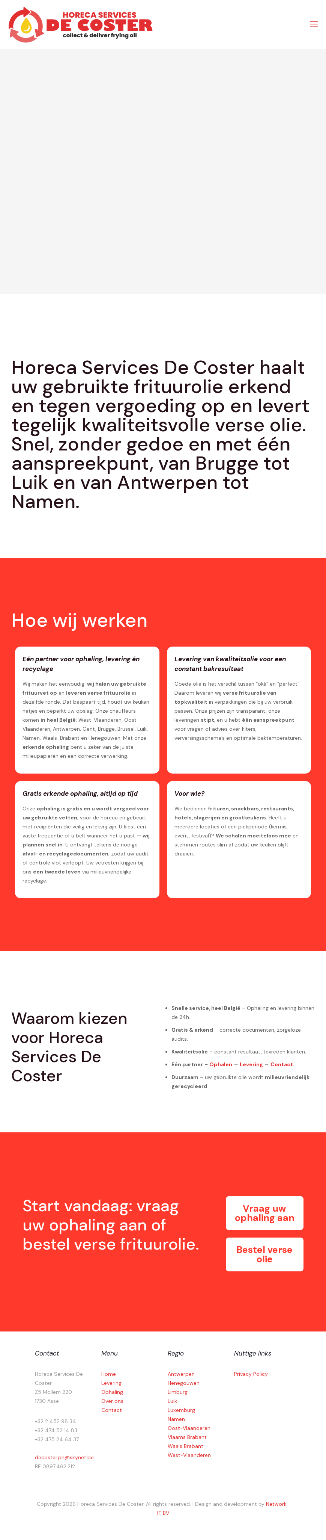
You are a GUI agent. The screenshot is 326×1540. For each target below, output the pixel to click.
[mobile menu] (314, 24)
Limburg (178, 1392)
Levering (251, 1064)
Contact (281, 1064)
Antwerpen (181, 1374)
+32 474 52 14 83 (56, 1430)
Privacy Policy (251, 1374)
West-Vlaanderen (189, 1455)
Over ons (112, 1401)
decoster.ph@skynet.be (64, 1457)
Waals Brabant (185, 1446)
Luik (172, 1401)
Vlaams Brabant (187, 1437)
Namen (176, 1419)
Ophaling (112, 1392)
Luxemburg (181, 1410)
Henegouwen (184, 1383)
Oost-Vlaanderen (189, 1428)
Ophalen (220, 1064)
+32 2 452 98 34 (55, 1421)
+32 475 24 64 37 (57, 1439)
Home (108, 1374)
